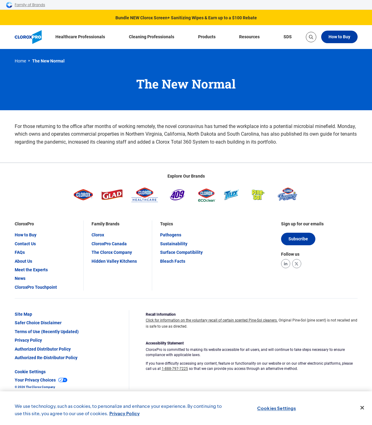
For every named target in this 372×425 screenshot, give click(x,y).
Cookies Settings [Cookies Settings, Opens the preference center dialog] (276, 408)
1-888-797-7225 (175, 369)
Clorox (98, 234)
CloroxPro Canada (109, 243)
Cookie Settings (30, 371)
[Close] (362, 408)
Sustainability (173, 243)
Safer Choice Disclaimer (38, 322)
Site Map (23, 314)
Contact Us (25, 243)
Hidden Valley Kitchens (114, 261)
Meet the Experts (31, 269)
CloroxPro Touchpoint (36, 287)
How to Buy (339, 36)
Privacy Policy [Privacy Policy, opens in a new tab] (124, 413)
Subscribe (298, 238)
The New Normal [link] (48, 61)
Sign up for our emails (302, 223)
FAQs (20, 252)
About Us (23, 261)
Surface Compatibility (181, 252)
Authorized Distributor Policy (43, 349)
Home (20, 61)
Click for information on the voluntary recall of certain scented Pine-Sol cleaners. (212, 320)
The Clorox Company (112, 252)
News (20, 278)
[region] (186, 408)
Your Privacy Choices (41, 380)
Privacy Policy (28, 340)
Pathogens (170, 234)
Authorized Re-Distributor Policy (46, 357)
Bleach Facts (172, 261)
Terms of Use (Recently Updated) (47, 331)
